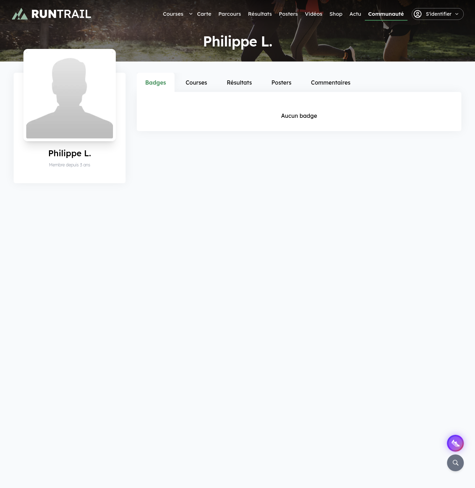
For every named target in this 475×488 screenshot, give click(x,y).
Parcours (229, 13)
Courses (173, 13)
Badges (155, 82)
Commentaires (330, 82)
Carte (204, 13)
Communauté (386, 13)
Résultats (260, 13)
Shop (335, 13)
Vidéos (313, 13)
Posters (288, 13)
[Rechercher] (455, 462)
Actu (355, 13)
